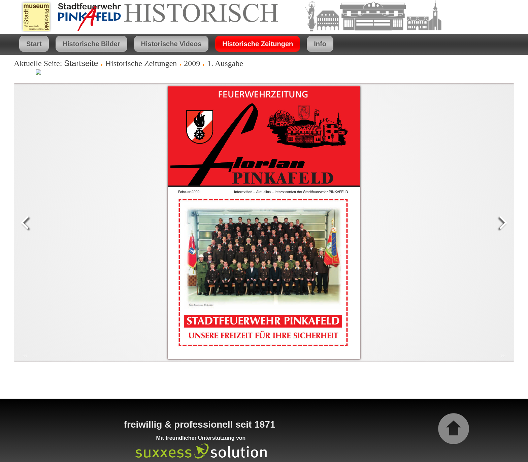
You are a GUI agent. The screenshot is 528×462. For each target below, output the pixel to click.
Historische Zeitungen (257, 44)
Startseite (81, 63)
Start (34, 44)
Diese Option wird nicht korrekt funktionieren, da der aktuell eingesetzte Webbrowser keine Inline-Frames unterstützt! (264, 222)
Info (320, 44)
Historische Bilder (91, 44)
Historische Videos (171, 44)
